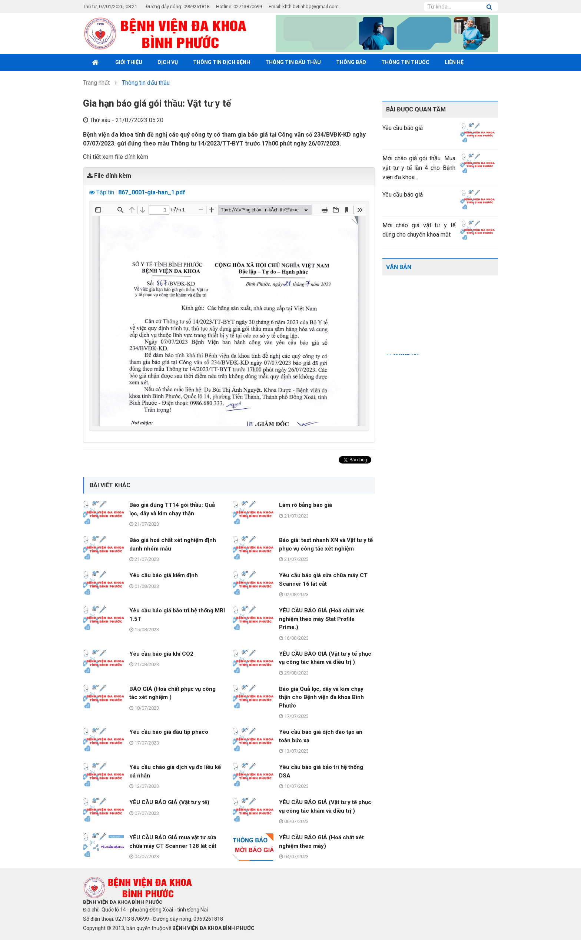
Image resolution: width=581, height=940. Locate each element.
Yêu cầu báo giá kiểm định (163, 575)
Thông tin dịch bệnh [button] (221, 62)
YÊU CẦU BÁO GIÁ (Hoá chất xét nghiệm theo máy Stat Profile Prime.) (321, 618)
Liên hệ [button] (454, 62)
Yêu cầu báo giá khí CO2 (161, 653)
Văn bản (398, 267)
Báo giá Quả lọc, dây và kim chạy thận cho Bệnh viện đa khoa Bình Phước (321, 697)
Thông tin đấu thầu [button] (293, 62)
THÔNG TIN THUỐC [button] (405, 62)
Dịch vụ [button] (167, 62)
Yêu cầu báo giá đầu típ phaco (168, 732)
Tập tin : (140, 192)
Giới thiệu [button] (128, 62)
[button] (92, 192)
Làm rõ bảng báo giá (305, 505)
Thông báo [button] (351, 62)
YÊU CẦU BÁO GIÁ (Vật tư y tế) (169, 802)
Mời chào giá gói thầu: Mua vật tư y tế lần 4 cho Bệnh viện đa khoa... (418, 168)
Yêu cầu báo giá (402, 127)
